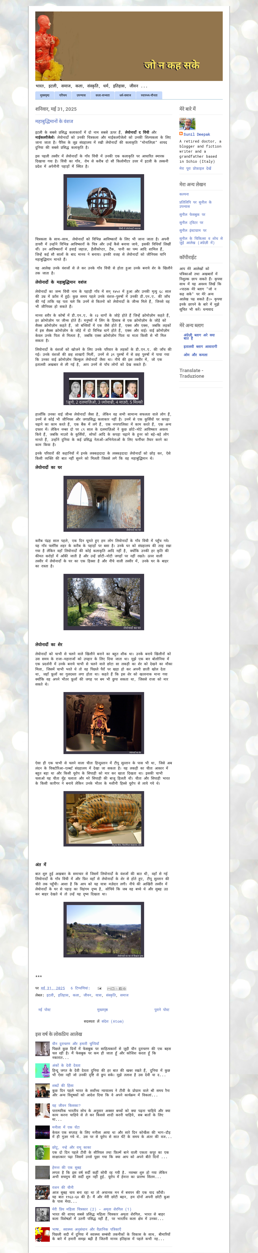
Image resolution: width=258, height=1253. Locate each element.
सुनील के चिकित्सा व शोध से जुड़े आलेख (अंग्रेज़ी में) (201, 240)
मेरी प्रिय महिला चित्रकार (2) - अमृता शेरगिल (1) (92, 1209)
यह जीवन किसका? (66, 1105)
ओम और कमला (195, 354)
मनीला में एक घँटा (66, 1127)
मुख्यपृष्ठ (44, 95)
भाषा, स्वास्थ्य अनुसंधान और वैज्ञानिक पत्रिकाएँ (86, 1229)
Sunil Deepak (196, 134)
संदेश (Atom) (113, 1021)
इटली (50, 995)
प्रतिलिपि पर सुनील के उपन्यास (195, 204)
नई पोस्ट (44, 1009)
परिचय (63, 95)
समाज (124, 995)
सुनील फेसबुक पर (192, 214)
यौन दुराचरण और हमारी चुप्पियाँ (75, 1043)
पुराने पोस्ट (161, 1009)
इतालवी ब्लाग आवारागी (200, 346)
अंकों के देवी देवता (66, 1065)
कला (76, 995)
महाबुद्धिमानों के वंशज (54, 121)
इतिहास (63, 995)
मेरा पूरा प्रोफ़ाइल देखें (195, 168)
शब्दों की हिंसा (63, 1085)
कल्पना (184, 194)
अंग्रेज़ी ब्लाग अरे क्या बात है (199, 337)
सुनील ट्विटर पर (191, 222)
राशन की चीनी (63, 1187)
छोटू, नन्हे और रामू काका (71, 1147)
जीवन (87, 995)
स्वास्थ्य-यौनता (149, 95)
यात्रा (99, 995)
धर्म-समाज (125, 95)
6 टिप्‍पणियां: (81, 988)
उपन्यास (81, 95)
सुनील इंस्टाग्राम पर (192, 230)
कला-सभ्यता (103, 95)
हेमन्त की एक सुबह (66, 1167)
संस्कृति (111, 995)
